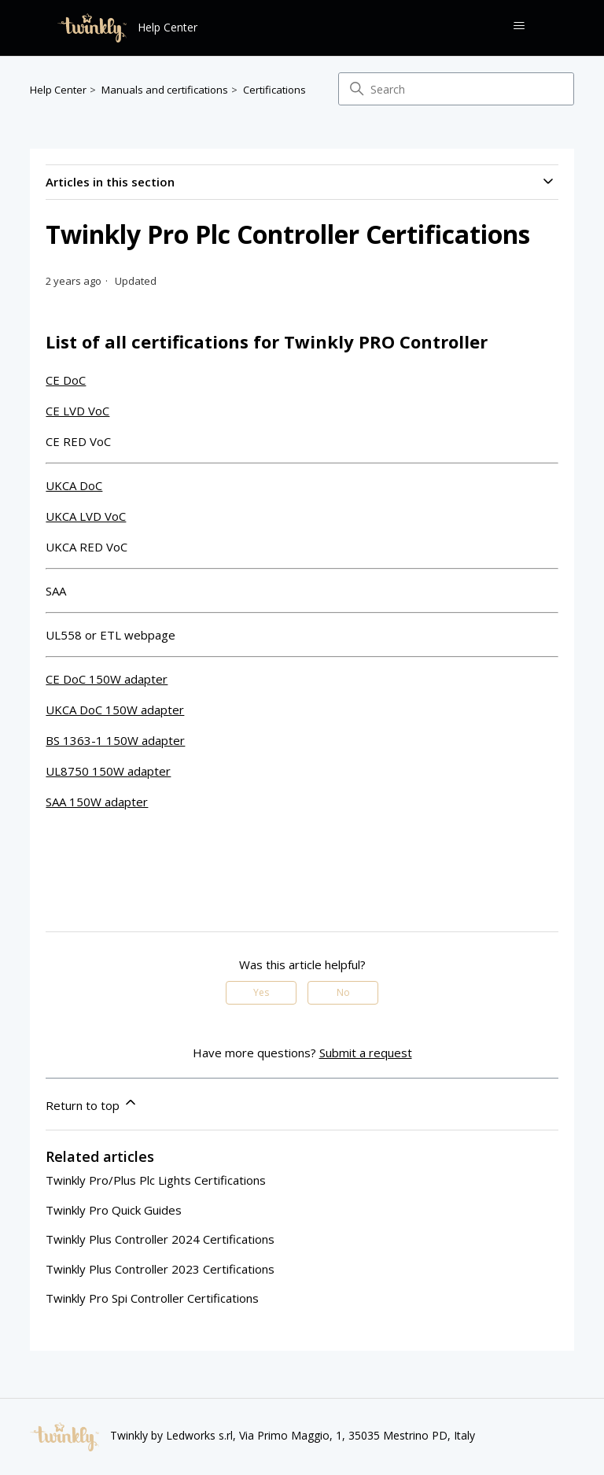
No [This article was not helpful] (343, 992)
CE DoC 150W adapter (107, 679)
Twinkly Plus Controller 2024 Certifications (160, 1239)
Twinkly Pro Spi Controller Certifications (152, 1298)
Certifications (274, 90)
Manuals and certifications (164, 90)
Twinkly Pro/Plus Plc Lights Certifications (156, 1180)
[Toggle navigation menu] (519, 26)
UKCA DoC (74, 485)
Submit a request (365, 1052)
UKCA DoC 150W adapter (115, 709)
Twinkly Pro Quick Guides (114, 1210)
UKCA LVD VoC (86, 516)
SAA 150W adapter (97, 801)
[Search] (456, 89)
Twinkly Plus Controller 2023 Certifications (160, 1269)
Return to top (92, 1103)
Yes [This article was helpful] (261, 992)
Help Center (58, 90)
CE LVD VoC (77, 411)
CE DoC (66, 380)
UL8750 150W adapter (108, 771)
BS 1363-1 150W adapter (115, 740)
